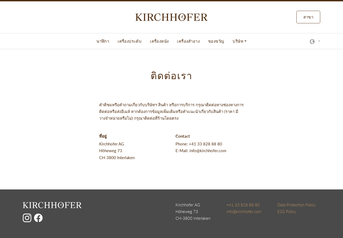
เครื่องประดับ (129, 41)
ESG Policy (286, 211)
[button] (315, 41)
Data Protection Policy (296, 204)
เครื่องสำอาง (188, 41)
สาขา (308, 16)
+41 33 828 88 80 (243, 204)
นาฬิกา (102, 41)
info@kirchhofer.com (243, 211)
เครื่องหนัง (159, 41)
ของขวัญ (216, 41)
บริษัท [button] (238, 41)
